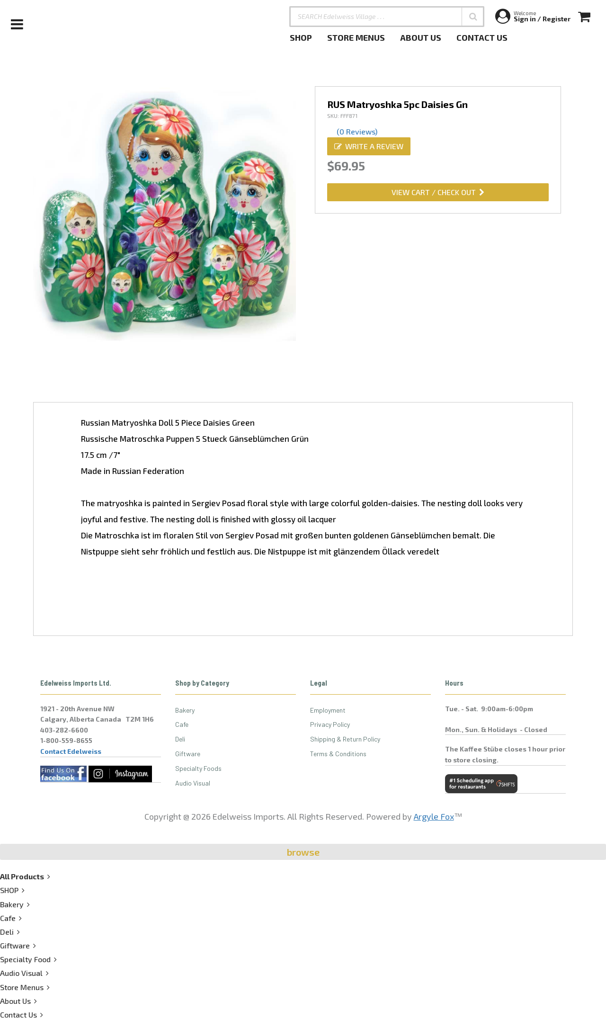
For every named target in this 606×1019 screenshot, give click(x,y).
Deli (180, 739)
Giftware (187, 754)
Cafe (181, 724)
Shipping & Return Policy (345, 739)
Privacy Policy (330, 724)
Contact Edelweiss (70, 751)
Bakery (185, 710)
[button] (473, 16)
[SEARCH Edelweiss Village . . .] (386, 16)
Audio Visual (192, 783)
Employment (328, 710)
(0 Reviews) (357, 131)
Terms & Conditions (338, 754)
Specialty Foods (198, 768)
